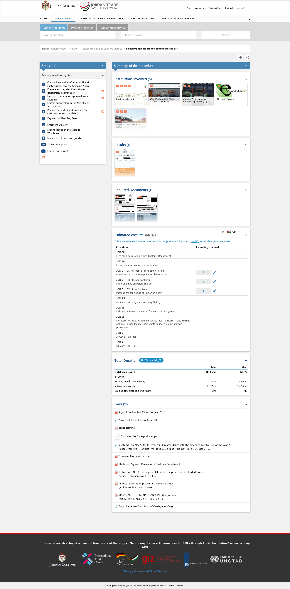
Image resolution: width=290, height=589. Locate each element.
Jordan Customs (143, 18)
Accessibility (147, 571)
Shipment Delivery (57, 124)
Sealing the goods (57, 144)
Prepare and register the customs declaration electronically (66, 91)
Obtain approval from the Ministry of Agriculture (68, 104)
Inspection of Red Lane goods (64, 138)
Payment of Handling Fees (62, 118)
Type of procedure (82, 28)
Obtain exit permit (57, 151)
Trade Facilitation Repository (101, 18)
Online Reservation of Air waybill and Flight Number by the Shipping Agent (68, 84)
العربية (241, 7)
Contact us (215, 7)
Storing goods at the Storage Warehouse (63, 131)
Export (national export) (55, 48)
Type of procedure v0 (113, 28)
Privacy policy (131, 571)
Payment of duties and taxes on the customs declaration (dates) (67, 111)
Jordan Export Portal (178, 18)
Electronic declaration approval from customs (67, 97)
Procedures (63, 18)
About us (200, 7)
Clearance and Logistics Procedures (102, 48)
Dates (75, 48)
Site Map (162, 571)
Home (44, 18)
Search (226, 35)
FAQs (189, 7)
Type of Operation (53, 28)
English (229, 7)
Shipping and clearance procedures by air (152, 48)
